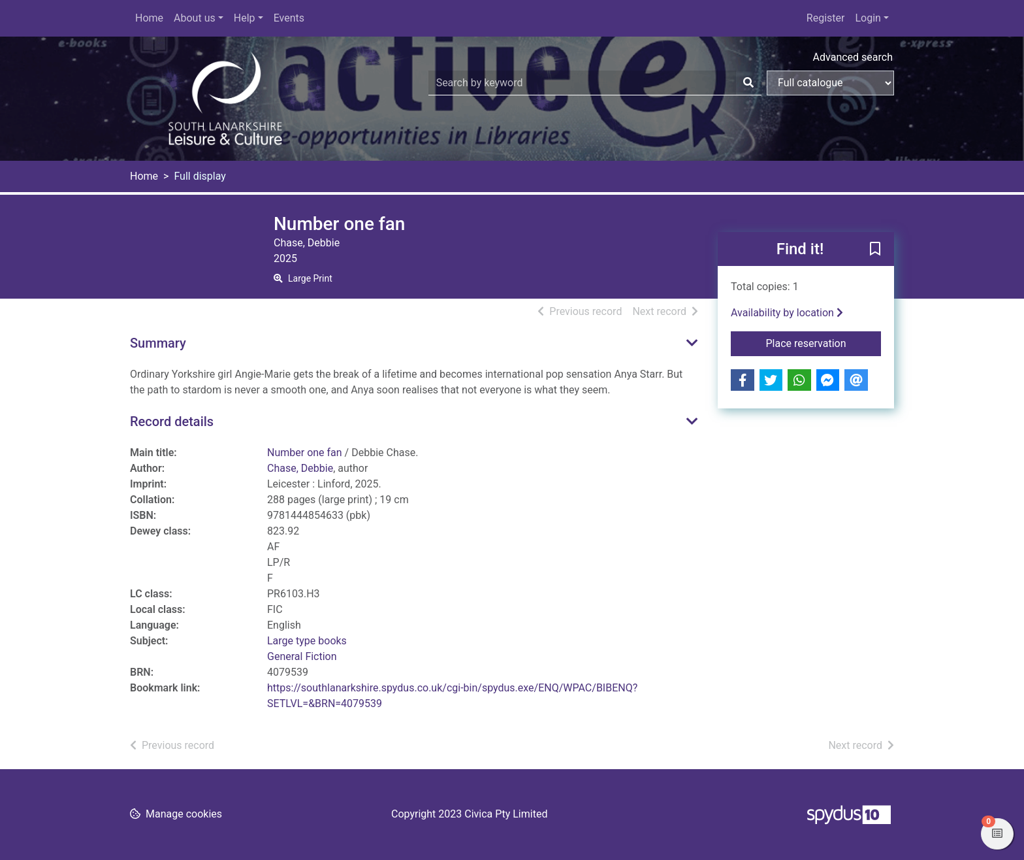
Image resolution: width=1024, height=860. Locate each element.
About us (195, 18)
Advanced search (853, 57)
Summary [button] (158, 343)
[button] (875, 249)
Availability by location (787, 312)
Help (244, 18)
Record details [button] (172, 421)
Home (149, 18)
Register (826, 18)
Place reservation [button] (824, 342)
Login (867, 18)
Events (289, 18)
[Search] (748, 83)
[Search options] (830, 83)
